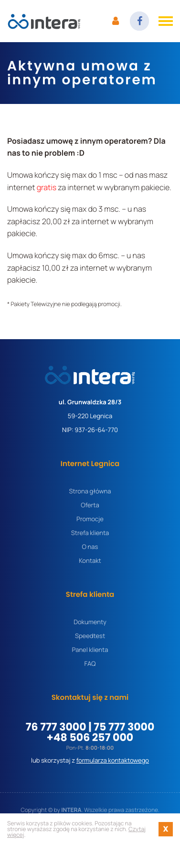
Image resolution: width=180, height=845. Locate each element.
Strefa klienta (90, 533)
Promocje (90, 519)
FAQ (90, 664)
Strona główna (90, 491)
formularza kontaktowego (112, 760)
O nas (90, 547)
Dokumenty (90, 622)
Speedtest (90, 636)
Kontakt (90, 561)
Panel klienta (90, 650)
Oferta (90, 505)
